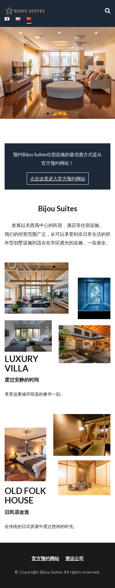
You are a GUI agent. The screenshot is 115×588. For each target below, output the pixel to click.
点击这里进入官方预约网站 (57, 178)
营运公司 (74, 558)
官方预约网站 (45, 558)
